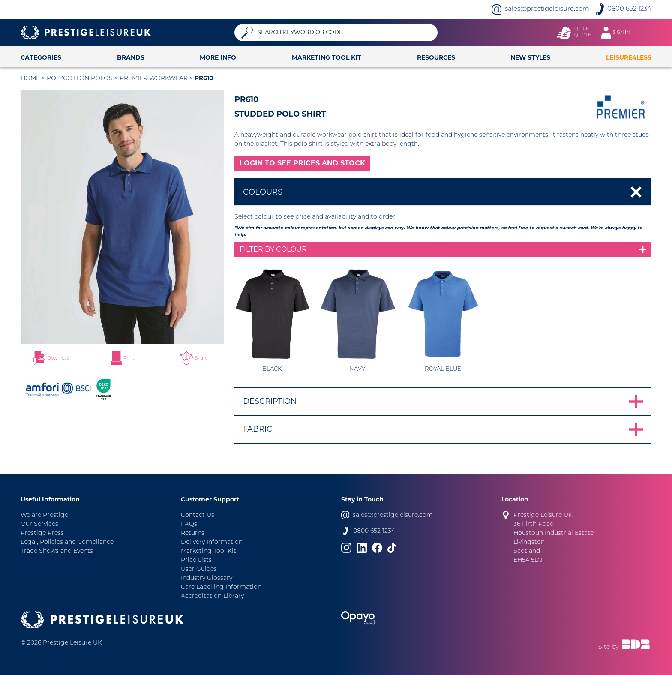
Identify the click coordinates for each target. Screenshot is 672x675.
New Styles (530, 57)
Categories (41, 57)
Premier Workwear (154, 78)
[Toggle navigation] (619, 32)
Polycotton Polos (80, 78)
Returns (192, 533)
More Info (218, 57)
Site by (624, 645)
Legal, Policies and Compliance (67, 542)
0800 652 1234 (629, 9)
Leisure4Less (628, 57)
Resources (436, 57)
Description (270, 401)
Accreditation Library (212, 596)
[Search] (344, 32)
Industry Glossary (206, 578)
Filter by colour (273, 249)
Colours (262, 192)
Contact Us (197, 515)
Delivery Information (212, 542)
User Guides (199, 569)
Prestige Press (42, 533)
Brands (130, 57)
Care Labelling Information (221, 587)
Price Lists (196, 560)
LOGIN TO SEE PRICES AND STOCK (302, 163)
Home (30, 78)
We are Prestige (44, 515)
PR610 (204, 78)
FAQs (189, 524)
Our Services (39, 524)
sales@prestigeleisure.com (547, 9)
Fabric (257, 429)
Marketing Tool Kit (326, 57)
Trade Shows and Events (57, 551)
